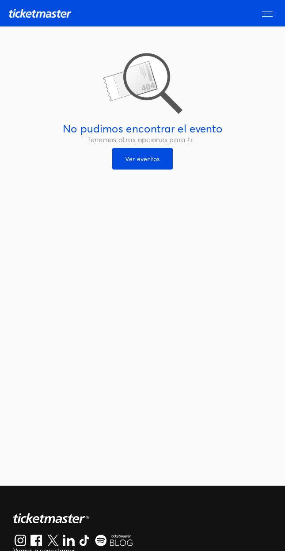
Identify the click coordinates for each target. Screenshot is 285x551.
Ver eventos (142, 159)
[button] (267, 13)
